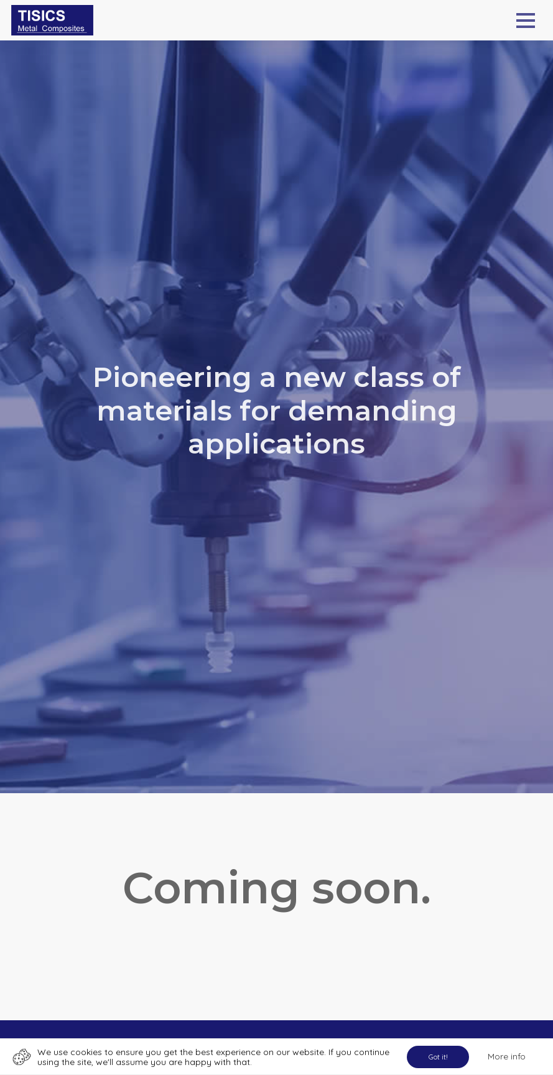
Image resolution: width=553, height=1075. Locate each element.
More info (507, 1056)
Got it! (438, 1056)
